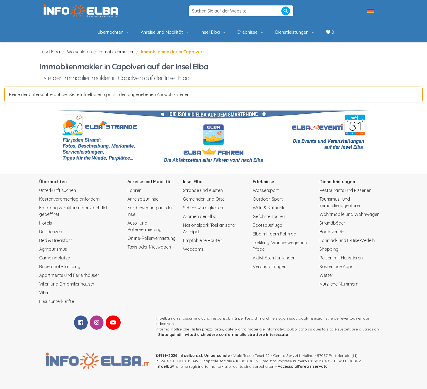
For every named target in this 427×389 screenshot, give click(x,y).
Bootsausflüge (267, 225)
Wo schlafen (79, 51)
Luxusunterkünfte (56, 301)
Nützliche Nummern (338, 284)
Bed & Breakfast (55, 240)
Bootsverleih (331, 231)
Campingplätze (54, 258)
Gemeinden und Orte (204, 199)
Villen (44, 292)
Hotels (45, 223)
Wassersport (266, 190)
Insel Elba (213, 32)
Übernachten (113, 32)
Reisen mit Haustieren (341, 258)
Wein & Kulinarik (268, 207)
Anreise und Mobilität (165, 32)
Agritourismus (53, 249)
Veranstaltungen (269, 266)
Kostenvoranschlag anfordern (69, 199)
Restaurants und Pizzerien (345, 190)
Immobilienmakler (116, 51)
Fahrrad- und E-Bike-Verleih (347, 240)
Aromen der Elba (199, 216)
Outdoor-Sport (268, 199)
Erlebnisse (250, 32)
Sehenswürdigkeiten (203, 207)
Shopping (328, 249)
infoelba (163, 366)
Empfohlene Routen (202, 240)
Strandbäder (332, 223)
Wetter (326, 275)
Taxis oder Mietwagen (149, 247)
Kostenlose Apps (336, 266)
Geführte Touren (269, 216)
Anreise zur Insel (143, 199)
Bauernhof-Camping (59, 266)
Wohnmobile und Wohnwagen (349, 214)
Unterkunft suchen (57, 190)
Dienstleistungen (295, 32)
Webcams (193, 249)
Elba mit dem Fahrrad (274, 234)
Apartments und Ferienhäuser (69, 275)
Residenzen (50, 231)
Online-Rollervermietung (151, 238)
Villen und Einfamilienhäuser (66, 284)
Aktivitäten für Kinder (274, 258)
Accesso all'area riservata (303, 366)
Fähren (134, 190)
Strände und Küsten (203, 190)
